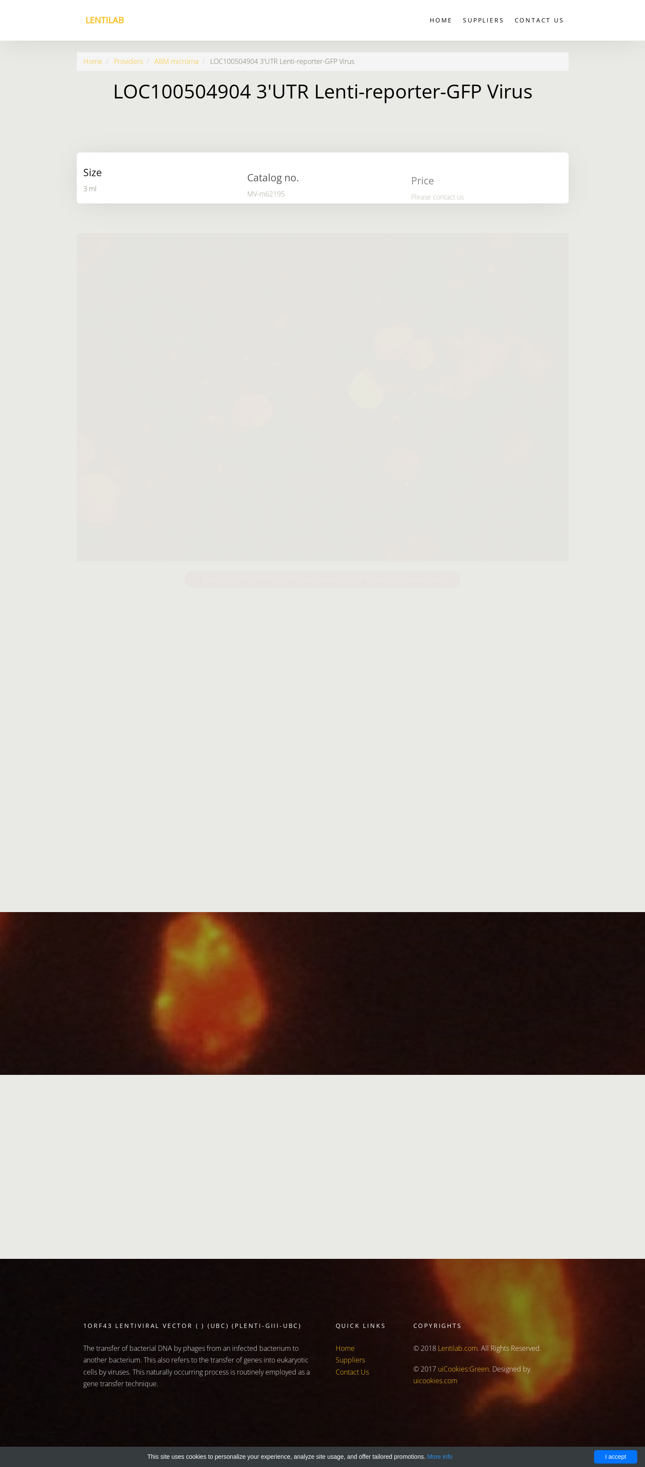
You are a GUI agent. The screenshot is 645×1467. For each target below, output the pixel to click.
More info (439, 1456)
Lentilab (104, 20)
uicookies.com (435, 1380)
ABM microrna (176, 61)
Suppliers (483, 20)
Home (441, 20)
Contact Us (539, 20)
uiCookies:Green (463, 1369)
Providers (128, 61)
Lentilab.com (458, 1348)
